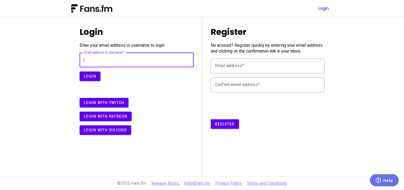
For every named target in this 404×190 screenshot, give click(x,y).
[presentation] (251, 107)
